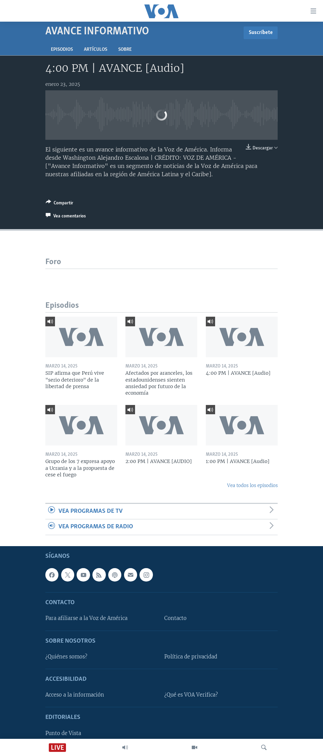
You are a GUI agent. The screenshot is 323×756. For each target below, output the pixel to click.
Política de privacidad (190, 656)
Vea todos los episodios (252, 485)
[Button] (59, 204)
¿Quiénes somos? (66, 656)
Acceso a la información (74, 695)
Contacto (175, 618)
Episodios (62, 49)
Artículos (95, 49)
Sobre (125, 49)
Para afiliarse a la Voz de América (86, 618)
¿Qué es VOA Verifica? (191, 695)
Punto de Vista (63, 733)
